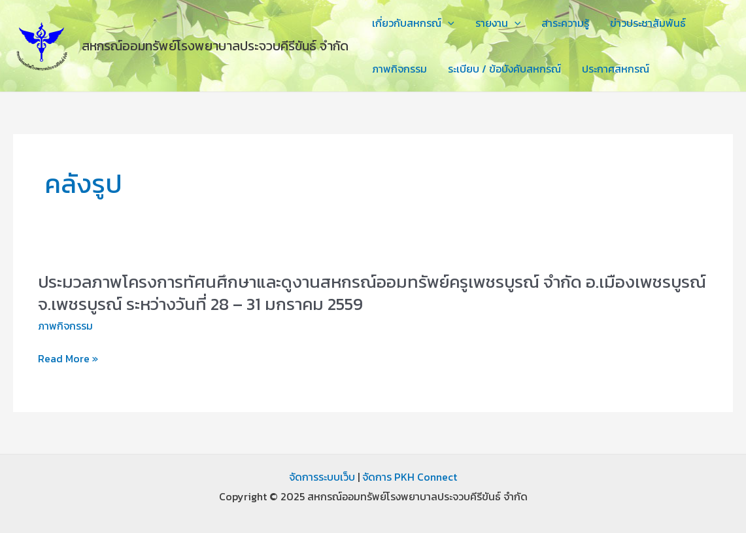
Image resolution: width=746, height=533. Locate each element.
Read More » (68, 359)
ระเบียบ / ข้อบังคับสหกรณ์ (504, 69)
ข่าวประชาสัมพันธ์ (648, 23)
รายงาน (498, 23)
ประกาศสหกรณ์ (615, 69)
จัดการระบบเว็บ (322, 477)
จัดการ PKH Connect (409, 477)
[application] (447, 23)
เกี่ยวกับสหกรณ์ (413, 23)
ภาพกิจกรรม (399, 69)
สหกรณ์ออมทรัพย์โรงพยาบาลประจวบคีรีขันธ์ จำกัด (215, 46)
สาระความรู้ (565, 23)
